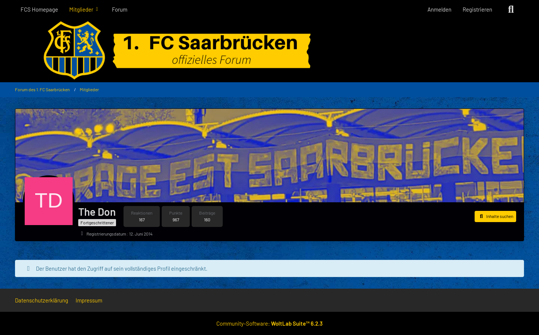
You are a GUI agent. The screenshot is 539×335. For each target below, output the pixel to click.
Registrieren (477, 9)
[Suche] (511, 9)
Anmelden (439, 9)
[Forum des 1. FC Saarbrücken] (269, 50)
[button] (495, 216)
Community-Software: (269, 323)
